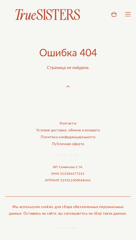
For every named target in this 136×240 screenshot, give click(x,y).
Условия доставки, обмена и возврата (68, 130)
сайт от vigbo (68, 228)
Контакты (68, 123)
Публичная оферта (68, 144)
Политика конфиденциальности (68, 137)
